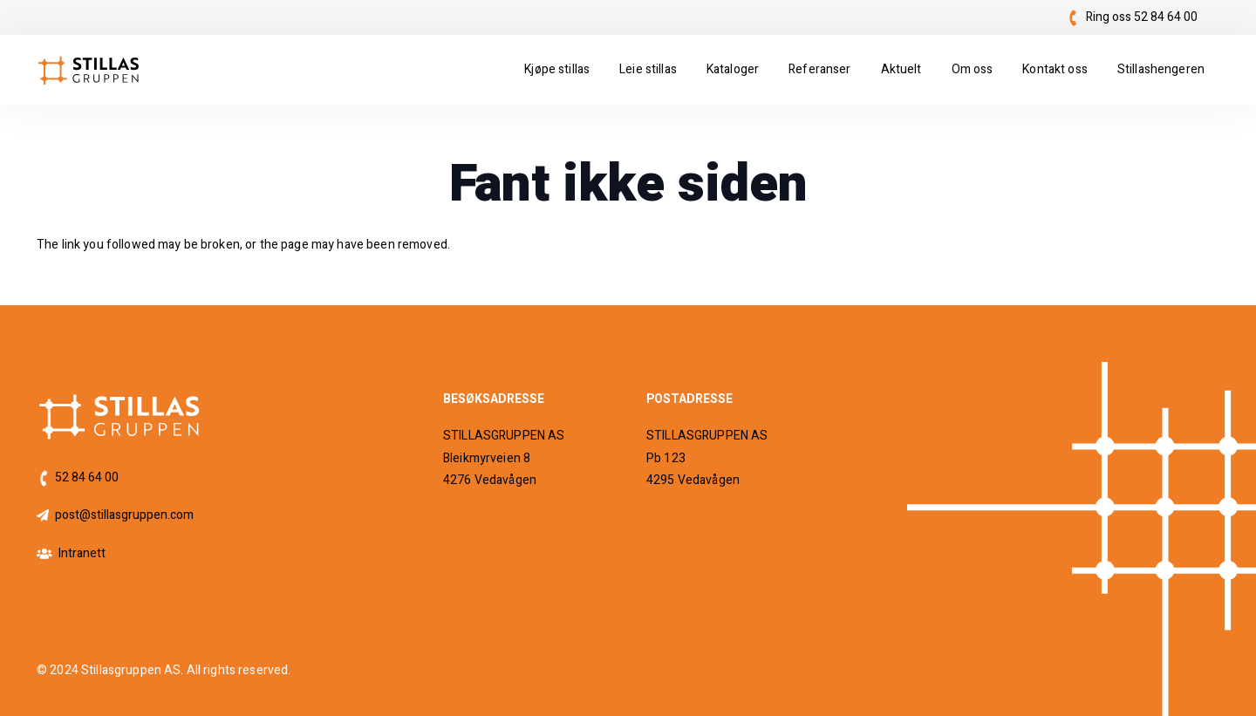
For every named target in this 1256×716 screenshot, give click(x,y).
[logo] (89, 70)
